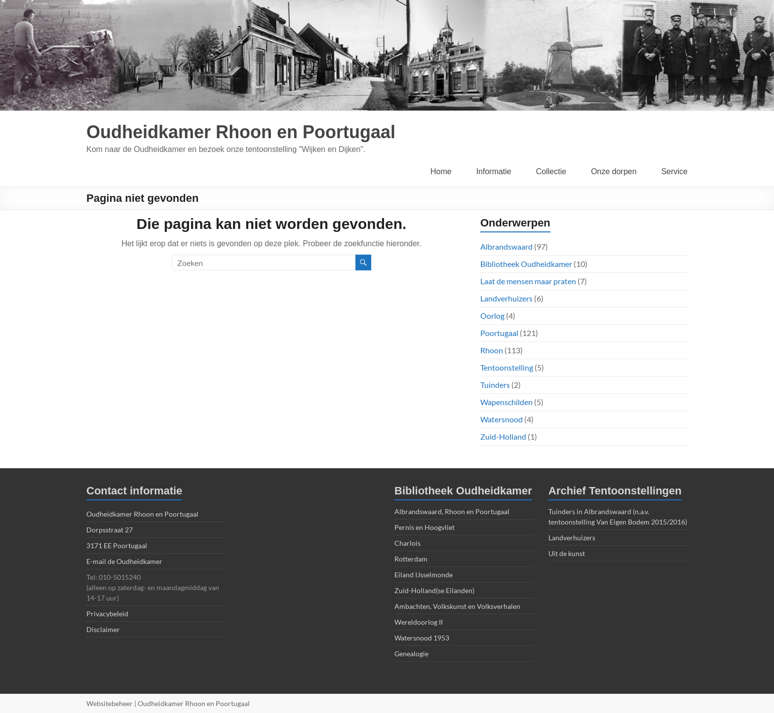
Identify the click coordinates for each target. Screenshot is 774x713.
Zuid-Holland (503, 436)
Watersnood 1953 (421, 638)
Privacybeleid (107, 613)
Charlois (407, 543)
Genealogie (411, 653)
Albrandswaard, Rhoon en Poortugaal (451, 511)
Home (441, 171)
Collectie (551, 171)
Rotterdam (410, 559)
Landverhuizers (506, 298)
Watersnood (501, 419)
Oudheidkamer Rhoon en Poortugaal (240, 132)
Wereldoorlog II (418, 622)
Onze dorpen (614, 171)
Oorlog (492, 315)
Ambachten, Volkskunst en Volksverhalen (457, 606)
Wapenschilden (506, 402)
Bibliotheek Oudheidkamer (526, 263)
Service (674, 171)
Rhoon (491, 350)
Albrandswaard (506, 246)
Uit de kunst (566, 553)
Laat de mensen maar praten (528, 281)
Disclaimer (103, 629)
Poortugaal (499, 333)
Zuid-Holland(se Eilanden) (434, 590)
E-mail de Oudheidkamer (124, 561)
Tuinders (495, 384)
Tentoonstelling (506, 367)
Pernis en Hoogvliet (424, 527)
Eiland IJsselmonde (423, 574)
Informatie (493, 171)
